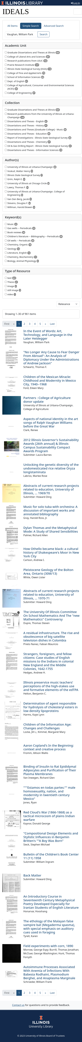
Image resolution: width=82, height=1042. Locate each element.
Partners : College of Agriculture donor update (47, 400)
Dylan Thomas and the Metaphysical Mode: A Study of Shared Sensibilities (50, 530)
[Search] (21, 34)
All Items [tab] (12, 26)
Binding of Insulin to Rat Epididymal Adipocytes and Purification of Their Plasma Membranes (49, 770)
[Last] (52, 324)
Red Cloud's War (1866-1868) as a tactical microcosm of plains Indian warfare (49, 816)
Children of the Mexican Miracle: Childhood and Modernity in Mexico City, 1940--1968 (49, 380)
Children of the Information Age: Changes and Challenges (47, 726)
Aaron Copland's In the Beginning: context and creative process (48, 747)
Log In (75, 3)
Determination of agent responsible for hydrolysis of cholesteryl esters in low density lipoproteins (50, 707)
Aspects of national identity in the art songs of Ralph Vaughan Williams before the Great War (50, 422)
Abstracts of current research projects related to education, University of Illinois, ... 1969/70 (51, 489)
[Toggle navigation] (77, 12)
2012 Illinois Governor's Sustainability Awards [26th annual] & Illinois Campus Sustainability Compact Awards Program (51, 445)
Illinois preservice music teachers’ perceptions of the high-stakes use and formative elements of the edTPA (50, 686)
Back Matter (32, 875)
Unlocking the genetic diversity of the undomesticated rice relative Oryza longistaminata (51, 468)
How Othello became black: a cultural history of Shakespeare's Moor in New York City (51, 552)
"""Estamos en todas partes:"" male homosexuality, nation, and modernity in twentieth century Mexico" (49, 793)
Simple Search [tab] (31, 26)
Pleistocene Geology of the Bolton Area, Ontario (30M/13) (48, 572)
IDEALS (15, 11)
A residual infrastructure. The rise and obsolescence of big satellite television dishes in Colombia (51, 636)
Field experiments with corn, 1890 (48, 946)
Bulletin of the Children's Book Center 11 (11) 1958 (51, 856)
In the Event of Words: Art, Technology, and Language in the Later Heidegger (47, 335)
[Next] (45, 324)
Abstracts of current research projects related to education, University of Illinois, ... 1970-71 (51, 594)
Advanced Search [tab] (54, 26)
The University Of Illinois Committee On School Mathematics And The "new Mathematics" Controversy (51, 615)
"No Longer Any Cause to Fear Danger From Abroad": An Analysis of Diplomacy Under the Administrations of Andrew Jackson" (51, 357)
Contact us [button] (18, 1005)
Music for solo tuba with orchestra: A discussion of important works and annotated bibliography (50, 510)
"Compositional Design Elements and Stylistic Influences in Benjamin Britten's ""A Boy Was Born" (50, 837)
